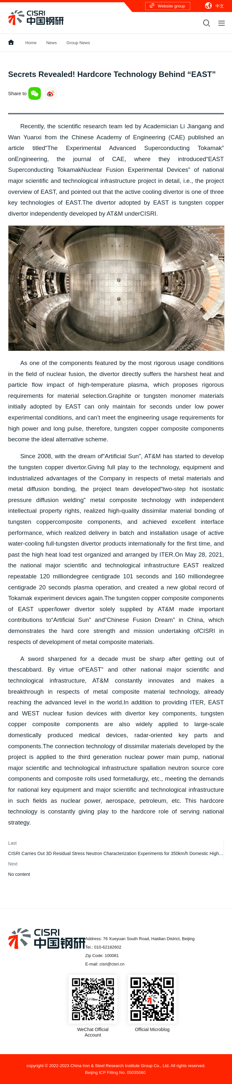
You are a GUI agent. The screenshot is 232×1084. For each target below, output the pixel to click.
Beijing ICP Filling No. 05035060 (115, 1072)
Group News (78, 42)
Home (31, 42)
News (51, 42)
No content (19, 874)
